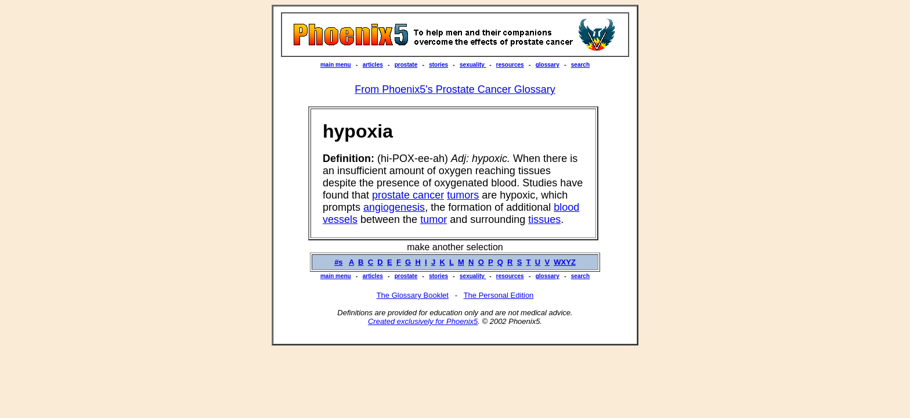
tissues (544, 219)
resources (510, 65)
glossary (547, 65)
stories (438, 65)
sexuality (473, 65)
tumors (463, 195)
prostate (406, 65)
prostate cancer (408, 195)
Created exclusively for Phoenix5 (423, 321)
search (580, 65)
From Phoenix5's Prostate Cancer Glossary (455, 89)
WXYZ (565, 262)
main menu (335, 65)
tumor (433, 219)
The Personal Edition (499, 295)
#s (338, 262)
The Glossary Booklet (413, 295)
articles (373, 65)
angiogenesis (394, 207)
